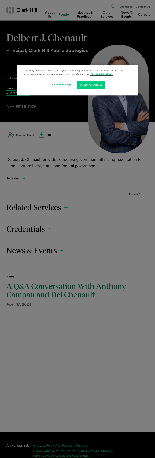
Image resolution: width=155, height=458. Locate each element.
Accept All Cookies (91, 84)
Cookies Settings (61, 84)
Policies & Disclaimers (101, 73)
